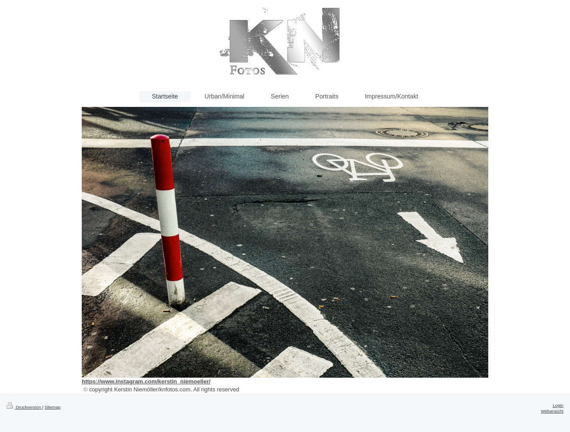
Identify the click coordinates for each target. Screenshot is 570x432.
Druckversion (24, 407)
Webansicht (552, 411)
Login (558, 405)
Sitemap (53, 407)
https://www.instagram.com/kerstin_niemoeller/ (146, 381)
